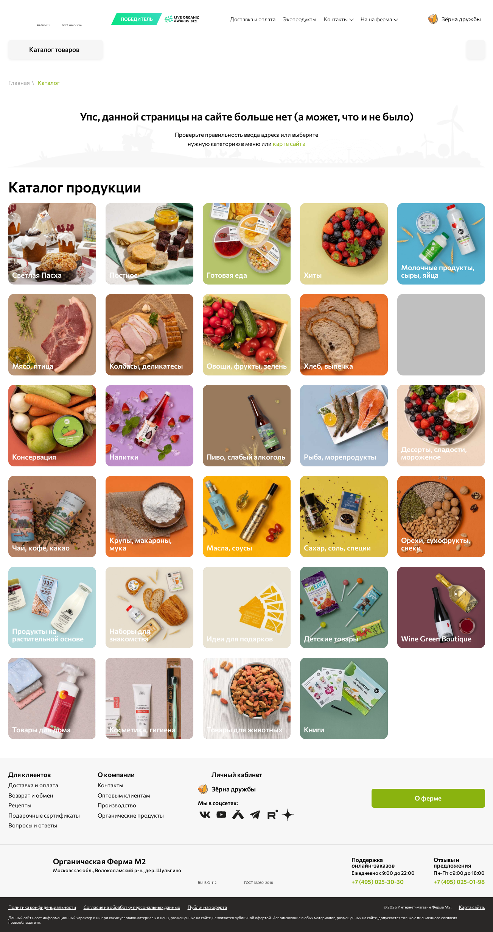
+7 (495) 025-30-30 (377, 881)
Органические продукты (131, 815)
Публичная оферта (207, 907)
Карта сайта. (472, 907)
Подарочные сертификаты (44, 815)
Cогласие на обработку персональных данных (132, 907)
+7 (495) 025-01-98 (459, 881)
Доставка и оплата (252, 19)
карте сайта (289, 143)
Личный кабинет (237, 775)
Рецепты (19, 805)
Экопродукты (299, 19)
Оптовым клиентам (124, 795)
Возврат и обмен (30, 795)
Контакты (110, 785)
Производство (117, 805)
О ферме (428, 798)
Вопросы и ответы (32, 825)
